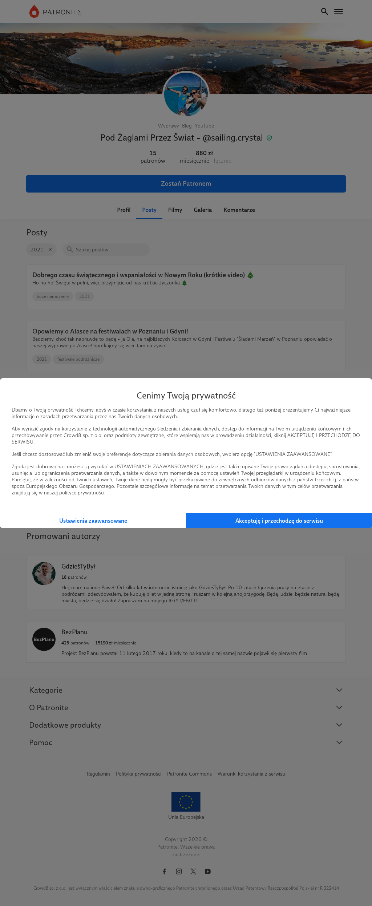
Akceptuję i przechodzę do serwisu (279, 521)
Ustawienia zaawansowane (93, 521)
